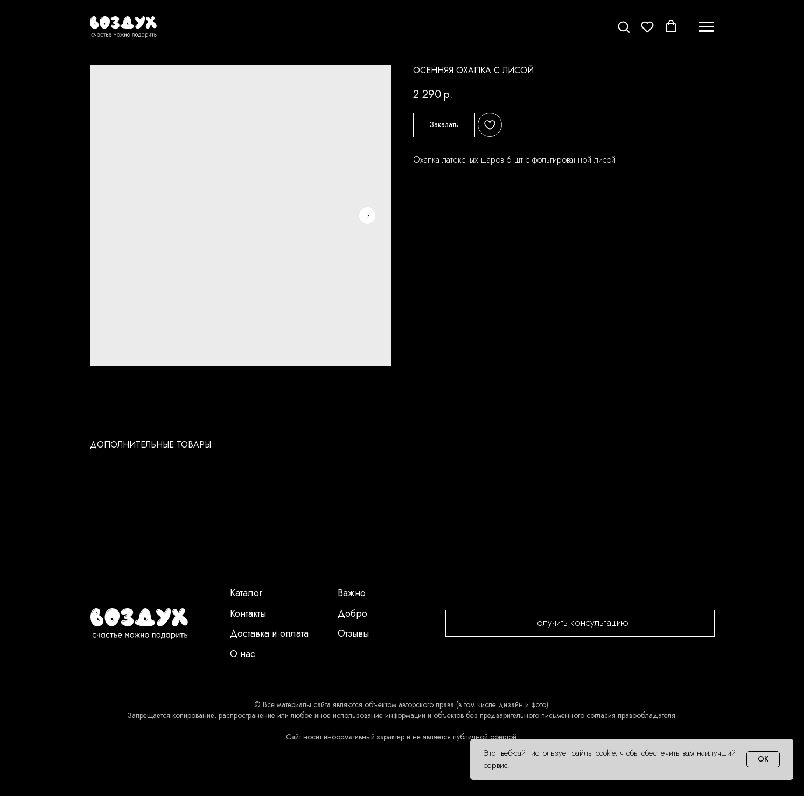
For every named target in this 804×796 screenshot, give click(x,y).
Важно (352, 593)
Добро (352, 613)
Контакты (248, 613)
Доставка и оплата (269, 633)
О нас (242, 654)
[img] (139, 623)
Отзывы (353, 633)
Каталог (246, 593)
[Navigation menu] (706, 27)
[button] (623, 26)
